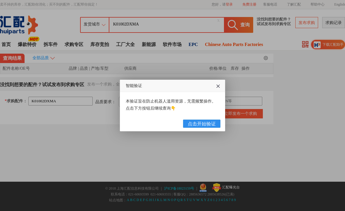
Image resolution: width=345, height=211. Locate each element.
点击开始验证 (202, 123)
